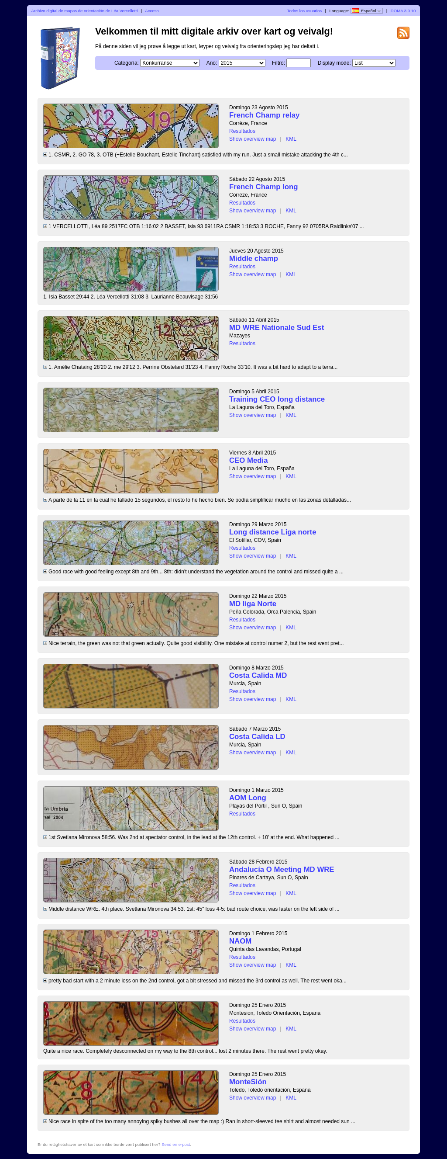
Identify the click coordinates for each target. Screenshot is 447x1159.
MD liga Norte (252, 604)
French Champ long (263, 187)
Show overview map (252, 139)
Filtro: (278, 63)
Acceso (151, 10)
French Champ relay (264, 115)
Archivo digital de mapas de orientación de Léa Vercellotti (84, 10)
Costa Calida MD (258, 675)
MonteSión (248, 1082)
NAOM (240, 941)
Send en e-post (176, 1144)
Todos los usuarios (304, 10)
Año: (211, 63)
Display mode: (334, 63)
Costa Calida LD (257, 736)
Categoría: (126, 63)
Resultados (242, 131)
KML (290, 139)
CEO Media (248, 460)
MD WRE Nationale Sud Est (276, 327)
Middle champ (253, 258)
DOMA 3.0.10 (403, 10)
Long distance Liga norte (272, 532)
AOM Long (247, 798)
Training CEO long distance (277, 399)
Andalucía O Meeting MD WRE (281, 869)
